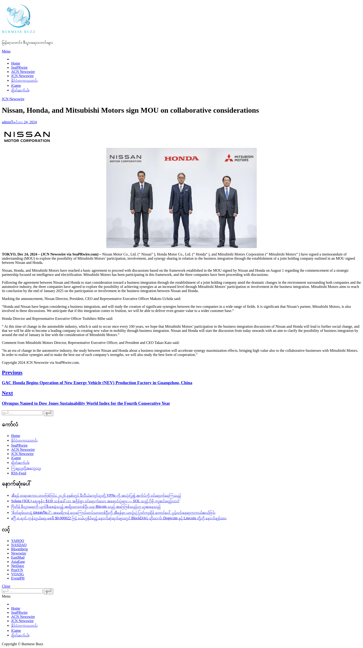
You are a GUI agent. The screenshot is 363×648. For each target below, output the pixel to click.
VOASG (17, 574)
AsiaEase (18, 562)
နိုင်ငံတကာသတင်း (24, 80)
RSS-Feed (18, 473)
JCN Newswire (22, 76)
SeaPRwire (19, 67)
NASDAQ (19, 545)
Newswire (18, 553)
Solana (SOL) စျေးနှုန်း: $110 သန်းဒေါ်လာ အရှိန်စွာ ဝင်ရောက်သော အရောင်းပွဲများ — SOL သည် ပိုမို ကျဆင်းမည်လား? (95, 501)
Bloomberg (19, 549)
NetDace (17, 566)
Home (15, 63)
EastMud (18, 557)
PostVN (17, 570)
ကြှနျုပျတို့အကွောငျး (26, 468)
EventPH (18, 578)
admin (6, 122)
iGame (16, 85)
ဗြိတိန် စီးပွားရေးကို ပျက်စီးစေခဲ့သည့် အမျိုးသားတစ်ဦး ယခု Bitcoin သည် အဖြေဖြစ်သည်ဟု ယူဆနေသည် (86, 506)
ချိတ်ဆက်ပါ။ (20, 90)
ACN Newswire (23, 72)
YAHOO (17, 541)
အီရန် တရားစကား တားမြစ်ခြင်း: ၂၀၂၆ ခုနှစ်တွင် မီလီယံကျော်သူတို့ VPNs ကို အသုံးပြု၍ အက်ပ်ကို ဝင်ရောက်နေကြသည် (96, 495)
